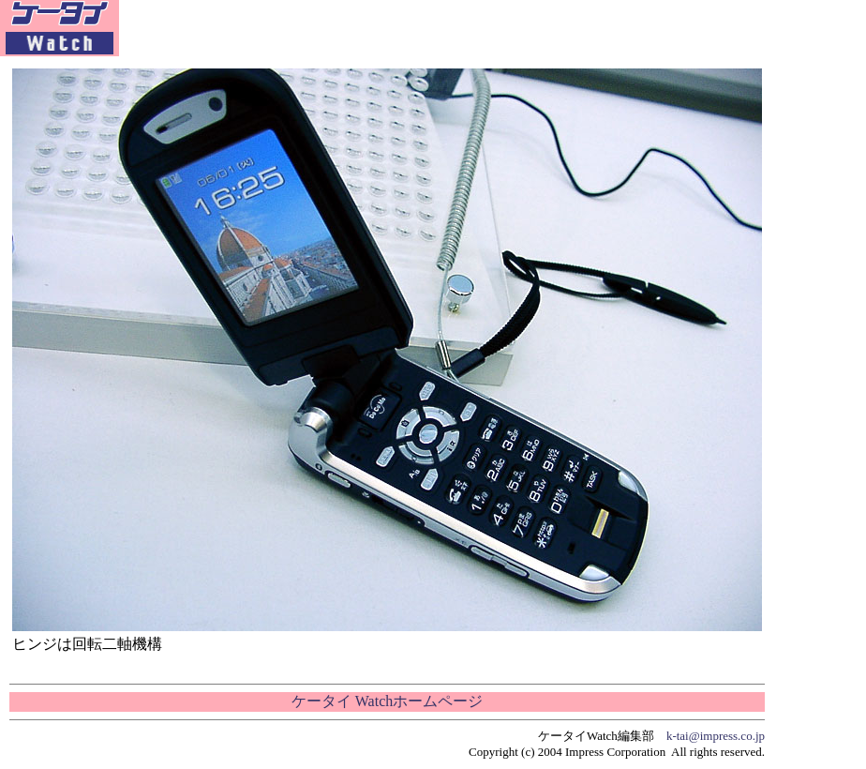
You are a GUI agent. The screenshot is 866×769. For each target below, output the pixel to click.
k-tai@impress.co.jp (715, 736)
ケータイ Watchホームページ (387, 701)
